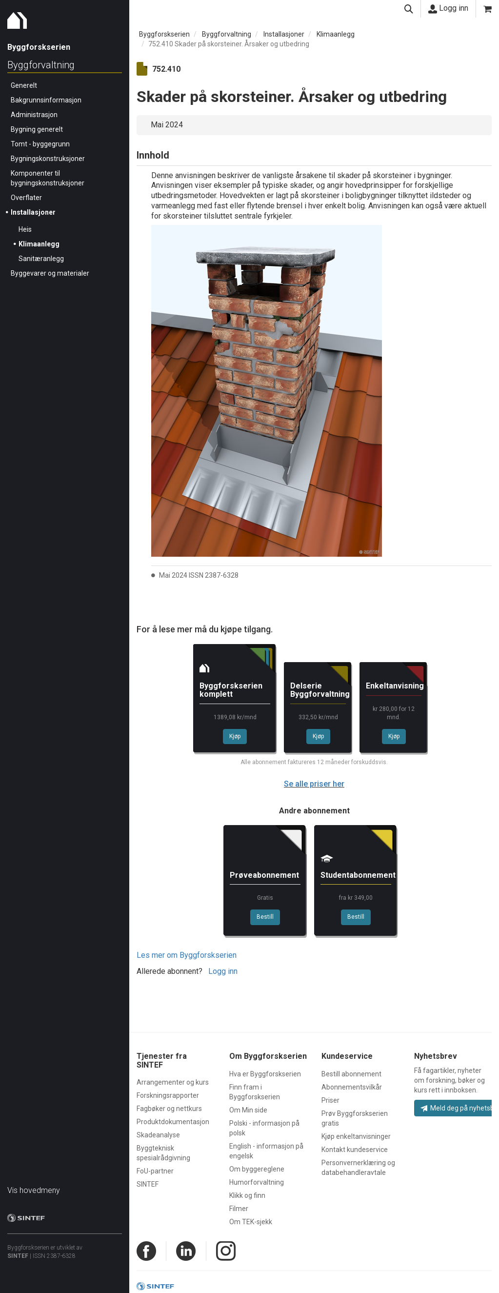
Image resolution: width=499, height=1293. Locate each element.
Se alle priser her (314, 783)
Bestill (265, 916)
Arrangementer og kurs (173, 1082)
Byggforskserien (164, 34)
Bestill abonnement (351, 1074)
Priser (330, 1100)
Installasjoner (33, 212)
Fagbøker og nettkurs (169, 1108)
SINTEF (17, 1256)
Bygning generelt (37, 129)
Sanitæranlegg (41, 259)
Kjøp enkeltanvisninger (356, 1136)
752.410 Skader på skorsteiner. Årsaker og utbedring (228, 44)
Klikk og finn (247, 1195)
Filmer (238, 1208)
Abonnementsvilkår (351, 1087)
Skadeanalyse (158, 1135)
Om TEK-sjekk (250, 1222)
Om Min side (248, 1110)
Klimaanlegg (39, 244)
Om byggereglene (256, 1169)
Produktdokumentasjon (173, 1122)
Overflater (26, 198)
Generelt (24, 85)
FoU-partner (155, 1171)
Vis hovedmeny (33, 1190)
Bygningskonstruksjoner (48, 158)
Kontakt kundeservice (354, 1149)
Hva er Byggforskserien (265, 1074)
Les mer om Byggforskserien (187, 955)
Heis (25, 229)
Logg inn (448, 8)
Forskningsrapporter (168, 1095)
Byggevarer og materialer (50, 273)
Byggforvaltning (41, 65)
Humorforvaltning (256, 1182)
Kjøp (234, 736)
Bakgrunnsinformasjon (46, 100)
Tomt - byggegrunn (40, 144)
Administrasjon (34, 115)
